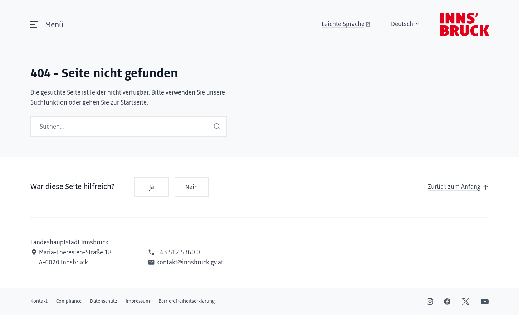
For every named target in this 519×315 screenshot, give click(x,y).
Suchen (217, 126)
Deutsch (405, 24)
